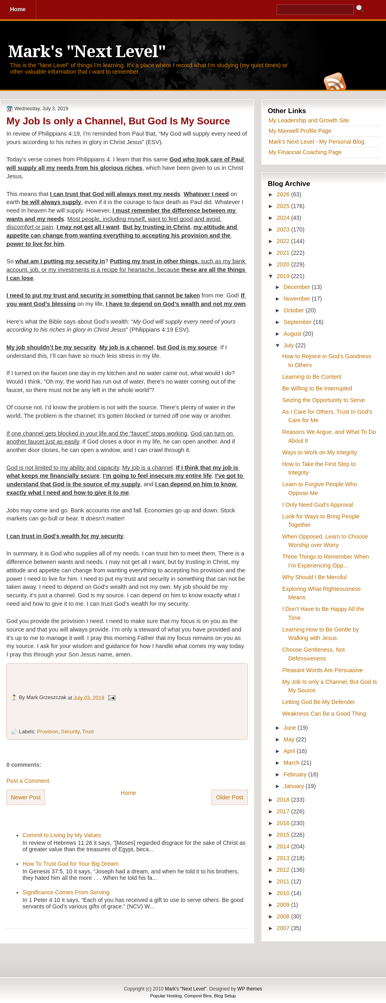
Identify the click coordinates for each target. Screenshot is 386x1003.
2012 (284, 870)
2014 (284, 846)
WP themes (249, 989)
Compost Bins (197, 995)
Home (128, 793)
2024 (284, 218)
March (292, 762)
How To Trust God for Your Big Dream (71, 864)
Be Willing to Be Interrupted (317, 388)
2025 (284, 206)
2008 (284, 916)
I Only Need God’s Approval (317, 504)
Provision (47, 732)
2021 (284, 253)
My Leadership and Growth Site (309, 120)
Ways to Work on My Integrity (319, 452)
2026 (284, 194)
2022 (284, 241)
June (290, 727)
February (295, 774)
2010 (284, 893)
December (297, 287)
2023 (284, 229)
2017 (284, 811)
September (298, 322)
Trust (88, 732)
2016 (284, 823)
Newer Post (26, 797)
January (294, 786)
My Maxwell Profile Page (300, 131)
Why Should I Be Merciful (314, 577)
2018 (284, 800)
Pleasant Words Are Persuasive (322, 670)
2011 (284, 881)
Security (70, 732)
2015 (284, 835)
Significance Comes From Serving (66, 892)
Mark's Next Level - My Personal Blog (316, 141)
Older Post (229, 797)
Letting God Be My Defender (318, 702)
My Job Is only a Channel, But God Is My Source (118, 121)
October (294, 310)
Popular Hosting (166, 995)
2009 (284, 905)
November (297, 298)
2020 (284, 264)
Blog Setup (225, 995)
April (290, 751)
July (289, 345)
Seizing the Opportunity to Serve (323, 400)
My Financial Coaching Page (305, 152)
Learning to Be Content (311, 377)
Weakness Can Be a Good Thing (324, 713)
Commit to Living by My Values (62, 835)
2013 (284, 858)
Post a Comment (27, 781)
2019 (284, 276)
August (293, 333)
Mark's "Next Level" (87, 51)
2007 (284, 928)
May (289, 739)
